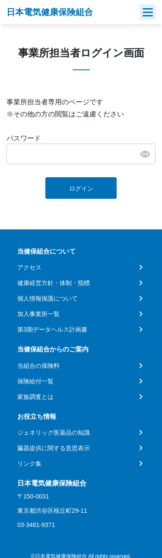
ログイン (81, 188)
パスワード (23, 138)
